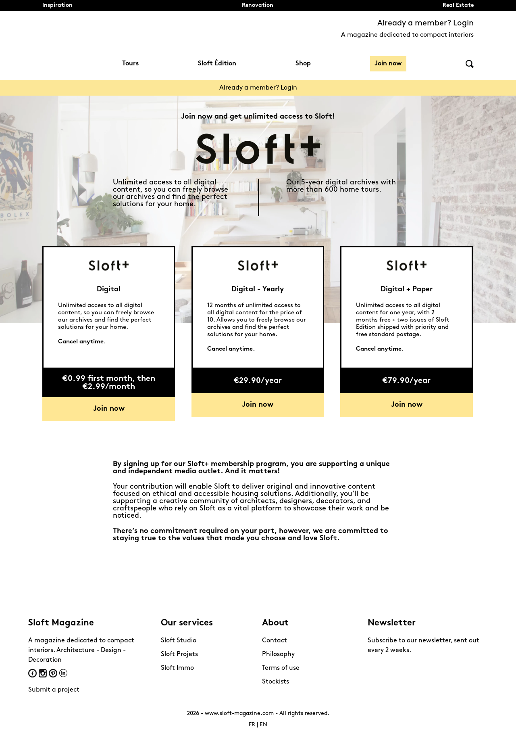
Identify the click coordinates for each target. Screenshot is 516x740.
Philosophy (278, 654)
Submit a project (53, 690)
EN (263, 725)
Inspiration (57, 5)
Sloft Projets (179, 654)
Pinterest (53, 673)
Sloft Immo (177, 668)
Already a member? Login (425, 23)
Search (470, 64)
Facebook (32, 673)
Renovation (257, 5)
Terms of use (281, 668)
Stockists (275, 682)
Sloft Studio (178, 641)
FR (252, 725)
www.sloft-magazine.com (239, 714)
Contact (274, 641)
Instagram (43, 673)
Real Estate (458, 5)
